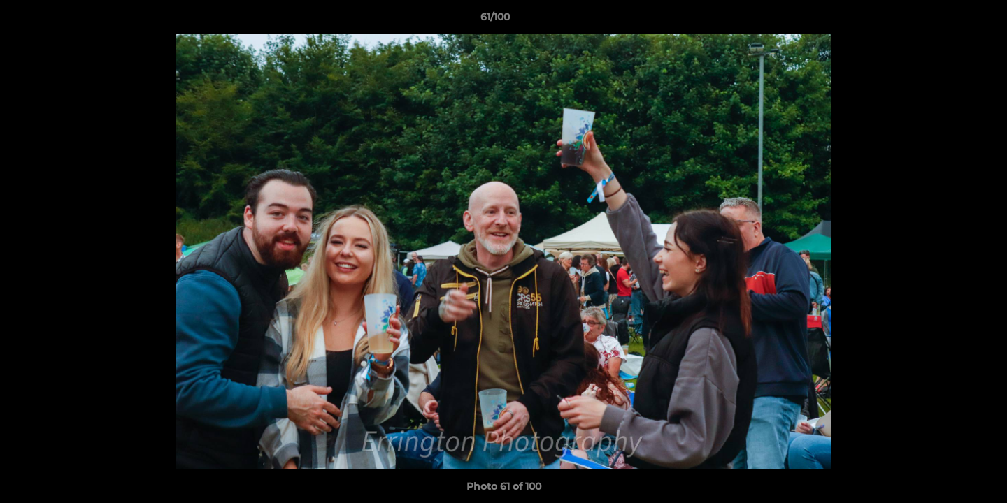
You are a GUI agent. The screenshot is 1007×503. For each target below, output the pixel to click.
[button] (948, 20)
